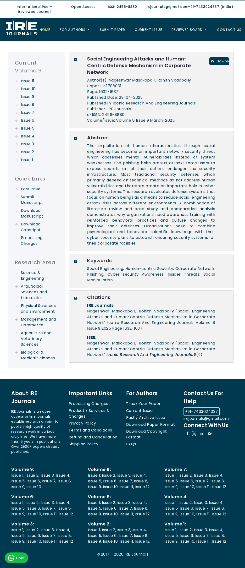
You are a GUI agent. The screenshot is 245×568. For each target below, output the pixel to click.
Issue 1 (27, 160)
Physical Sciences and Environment (38, 308)
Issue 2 (27, 152)
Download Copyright (31, 227)
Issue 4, (63, 475)
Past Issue (31, 189)
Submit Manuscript (32, 199)
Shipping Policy (83, 444)
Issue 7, (49, 481)
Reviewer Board (187, 29)
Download (220, 61)
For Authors (72, 29)
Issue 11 (27, 81)
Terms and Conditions (90, 430)
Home (45, 29)
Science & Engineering (32, 275)
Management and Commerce (38, 322)
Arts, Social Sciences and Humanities (34, 292)
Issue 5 (27, 128)
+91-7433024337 (201, 411)
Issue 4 (27, 136)
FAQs (131, 444)
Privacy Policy (82, 423)
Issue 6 (27, 120)
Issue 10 (28, 89)
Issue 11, (127, 487)
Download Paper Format (150, 424)
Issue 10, (110, 487)
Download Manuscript (32, 213)
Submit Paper (112, 29)
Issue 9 (27, 96)
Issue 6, (34, 481)
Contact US (229, 29)
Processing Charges (32, 240)
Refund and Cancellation (93, 437)
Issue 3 (27, 144)
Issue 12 (142, 487)
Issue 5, (18, 481)
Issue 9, (18, 487)
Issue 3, (48, 475)
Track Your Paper (143, 403)
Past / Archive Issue (145, 417)
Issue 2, (32, 475)
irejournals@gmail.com (206, 418)
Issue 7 (27, 112)
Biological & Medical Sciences (38, 355)
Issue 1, (17, 475)
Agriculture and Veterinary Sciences (36, 338)
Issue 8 (27, 104)
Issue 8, (64, 481)
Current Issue (148, 29)
